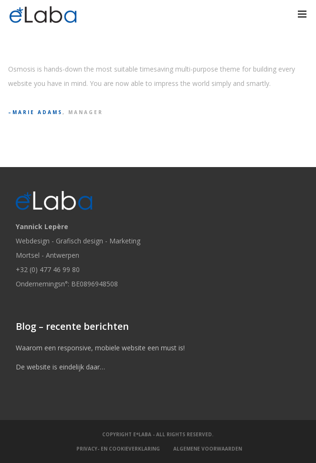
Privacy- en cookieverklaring (118, 448)
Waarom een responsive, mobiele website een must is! (100, 347)
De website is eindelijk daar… (60, 366)
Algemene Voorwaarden (207, 448)
